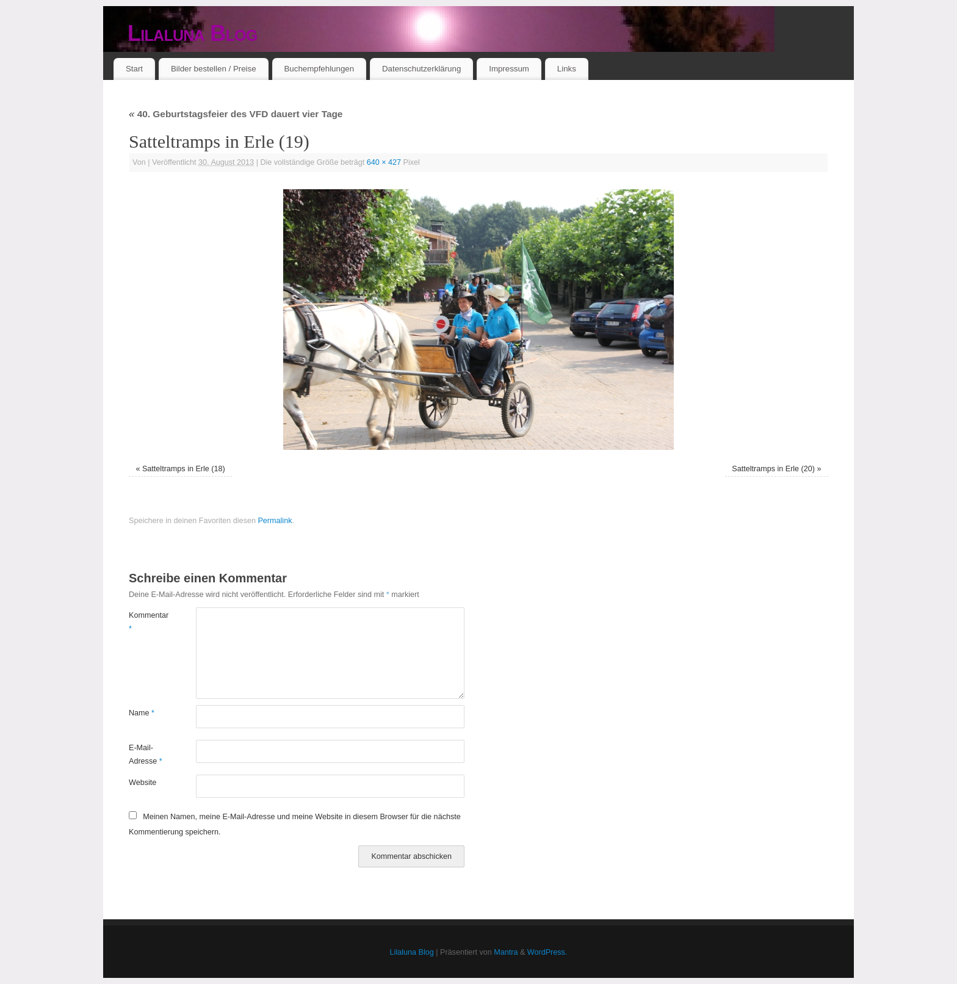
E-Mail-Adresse (145, 754)
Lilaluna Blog (193, 33)
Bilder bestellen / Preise (213, 68)
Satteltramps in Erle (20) (773, 469)
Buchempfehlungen (319, 68)
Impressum (509, 68)
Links (566, 68)
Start (134, 68)
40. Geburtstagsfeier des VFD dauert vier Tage (235, 114)
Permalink (275, 520)
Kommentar (145, 621)
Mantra (506, 952)
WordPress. (547, 952)
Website (142, 782)
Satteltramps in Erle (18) (183, 469)
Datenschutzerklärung (421, 68)
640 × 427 (384, 162)
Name (141, 713)
